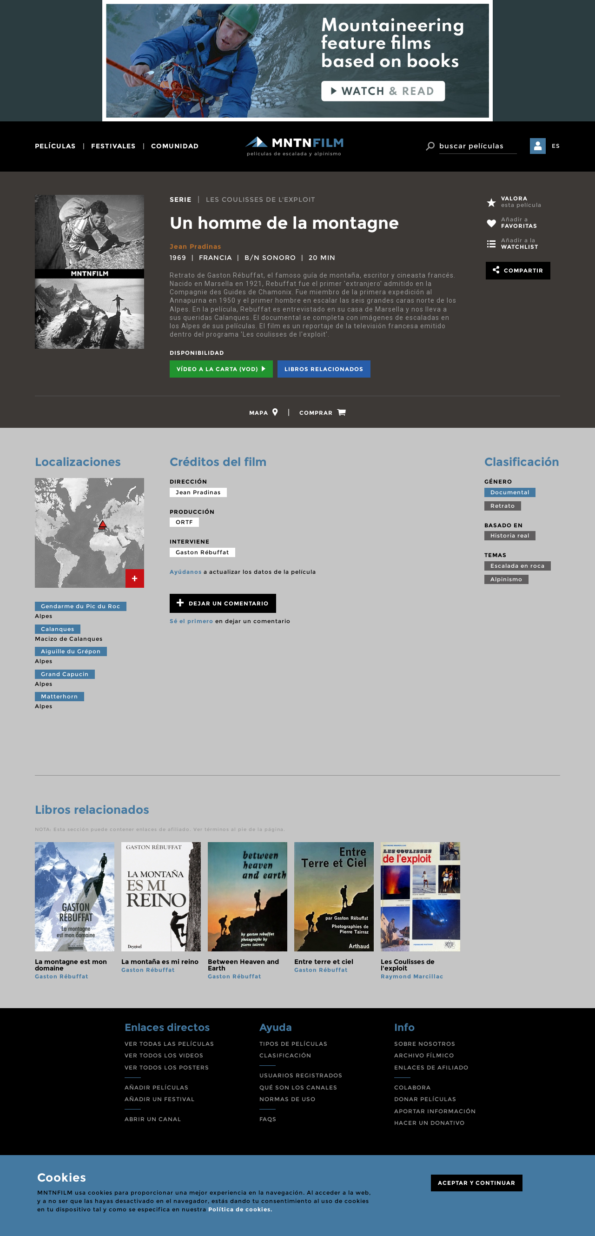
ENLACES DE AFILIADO (431, 1067)
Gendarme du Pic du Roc (80, 606)
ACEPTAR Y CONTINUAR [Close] (477, 1182)
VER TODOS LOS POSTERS (167, 1067)
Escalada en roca (517, 565)
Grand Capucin (65, 674)
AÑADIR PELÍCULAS (157, 1087)
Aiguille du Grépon (71, 651)
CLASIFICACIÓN (285, 1055)
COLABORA (412, 1087)
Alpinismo (506, 579)
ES (556, 145)
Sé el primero (191, 621)
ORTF (184, 521)
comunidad (175, 146)
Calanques (57, 628)
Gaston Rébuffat (202, 552)
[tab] (263, 412)
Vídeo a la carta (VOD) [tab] (221, 368)
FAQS (268, 1119)
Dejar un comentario (223, 603)
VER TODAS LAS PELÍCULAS (169, 1043)
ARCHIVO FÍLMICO (424, 1055)
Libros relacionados (324, 368)
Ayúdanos (186, 571)
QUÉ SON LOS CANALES (298, 1087)
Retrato (502, 505)
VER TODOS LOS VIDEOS (164, 1055)
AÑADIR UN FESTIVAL (160, 1099)
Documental (509, 492)
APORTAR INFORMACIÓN (435, 1111)
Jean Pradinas (195, 246)
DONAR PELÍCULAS (425, 1099)
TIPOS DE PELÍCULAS (293, 1043)
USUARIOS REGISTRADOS (301, 1075)
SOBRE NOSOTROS (425, 1043)
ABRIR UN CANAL (153, 1119)
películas (55, 146)
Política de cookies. (240, 1209)
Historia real (509, 535)
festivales (113, 146)
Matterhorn (59, 696)
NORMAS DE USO (287, 1099)
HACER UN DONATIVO (429, 1122)
